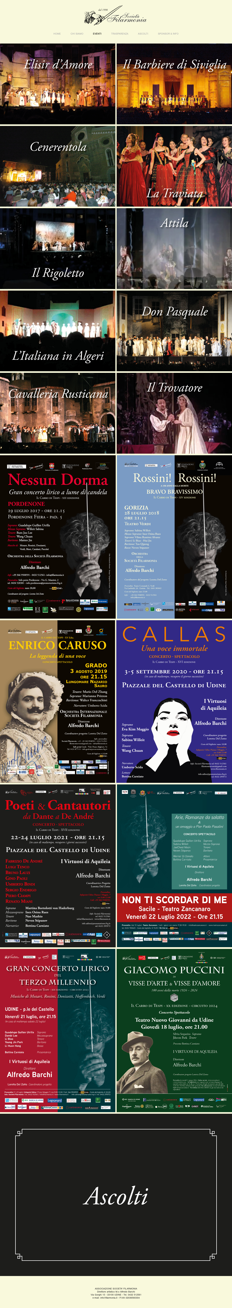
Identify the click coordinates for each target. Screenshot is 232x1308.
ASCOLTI (143, 33)
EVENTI (97, 33)
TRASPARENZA (119, 33)
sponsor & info (168, 33)
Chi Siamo (77, 33)
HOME (57, 33)
